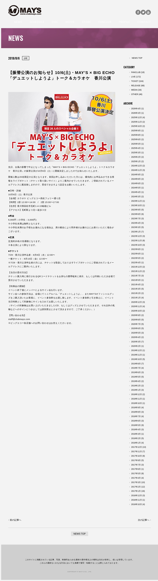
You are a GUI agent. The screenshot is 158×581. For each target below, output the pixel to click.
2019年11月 (136, 355)
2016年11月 (136, 500)
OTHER (134, 94)
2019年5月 (136, 377)
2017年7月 (136, 465)
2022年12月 (136, 236)
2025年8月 (136, 135)
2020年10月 (136, 311)
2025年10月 (136, 126)
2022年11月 (136, 240)
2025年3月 (136, 152)
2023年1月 (136, 232)
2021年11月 (136, 271)
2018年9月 (136, 407)
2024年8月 (136, 179)
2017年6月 (136, 469)
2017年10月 (136, 456)
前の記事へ (15, 520)
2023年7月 (136, 218)
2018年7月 (136, 416)
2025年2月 (136, 157)
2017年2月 (136, 487)
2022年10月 (136, 245)
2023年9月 (136, 210)
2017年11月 (136, 451)
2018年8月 (136, 412)
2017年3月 (136, 482)
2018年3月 (136, 434)
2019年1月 (136, 390)
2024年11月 (136, 170)
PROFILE (124, 22)
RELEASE (135, 85)
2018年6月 (136, 421)
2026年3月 (136, 113)
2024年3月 (136, 196)
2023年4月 (136, 223)
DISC (55, 22)
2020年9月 (136, 315)
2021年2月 (136, 293)
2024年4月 (136, 192)
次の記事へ (143, 520)
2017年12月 (136, 447)
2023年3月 (136, 227)
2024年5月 (136, 188)
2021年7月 (136, 276)
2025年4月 (136, 148)
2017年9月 (136, 460)
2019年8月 (136, 363)
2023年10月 (136, 205)
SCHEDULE (37, 22)
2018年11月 (136, 399)
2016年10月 (136, 504)
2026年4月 (136, 108)
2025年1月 (136, 161)
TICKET (134, 81)
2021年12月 (136, 267)
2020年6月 (136, 328)
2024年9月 (136, 174)
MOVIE (70, 22)
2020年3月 (136, 341)
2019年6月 (136, 372)
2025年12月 (136, 117)
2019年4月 (136, 381)
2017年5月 (136, 473)
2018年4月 (136, 429)
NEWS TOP (137, 58)
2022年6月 (136, 254)
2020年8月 (136, 319)
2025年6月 (136, 139)
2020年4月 (136, 337)
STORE (86, 22)
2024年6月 (136, 183)
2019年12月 (136, 350)
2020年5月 (136, 333)
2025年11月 (136, 122)
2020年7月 (136, 324)
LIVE (133, 77)
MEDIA (134, 90)
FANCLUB (105, 22)
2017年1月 (136, 491)
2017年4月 (136, 478)
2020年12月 (136, 302)
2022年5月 (136, 258)
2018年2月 (136, 438)
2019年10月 (136, 359)
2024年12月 (136, 166)
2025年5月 (136, 144)
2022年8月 (136, 249)
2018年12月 (136, 394)
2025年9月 (136, 130)
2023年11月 (136, 201)
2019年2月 (136, 385)
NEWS (18, 22)
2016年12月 (136, 495)
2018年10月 (136, 403)
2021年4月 (136, 284)
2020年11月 (136, 306)
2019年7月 (136, 368)
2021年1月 (136, 297)
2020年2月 (136, 346)
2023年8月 (136, 214)
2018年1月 (136, 443)
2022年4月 (136, 262)
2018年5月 (136, 425)
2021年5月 (136, 280)
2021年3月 (136, 289)
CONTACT (144, 22)
